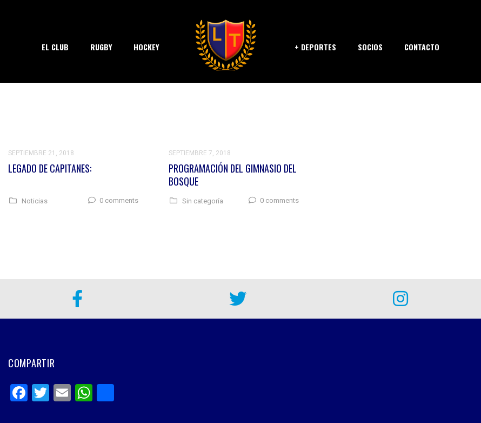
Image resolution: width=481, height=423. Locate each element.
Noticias (35, 201)
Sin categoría (202, 201)
